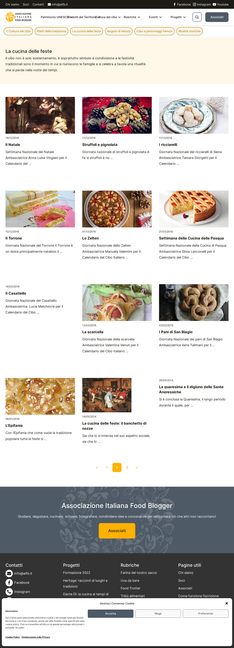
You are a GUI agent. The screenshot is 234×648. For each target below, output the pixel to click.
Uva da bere (130, 580)
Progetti (176, 17)
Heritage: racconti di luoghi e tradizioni (85, 583)
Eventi (153, 17)
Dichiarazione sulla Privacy (36, 637)
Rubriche (130, 17)
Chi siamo (12, 4)
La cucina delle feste (86, 31)
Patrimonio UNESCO (55, 17)
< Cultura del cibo (18, 31)
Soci (26, 4)
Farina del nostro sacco (139, 573)
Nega (158, 613)
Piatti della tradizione (51, 31)
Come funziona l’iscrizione (198, 596)
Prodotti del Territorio (82, 17)
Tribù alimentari (133, 596)
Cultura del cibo (106, 17)
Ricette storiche (190, 31)
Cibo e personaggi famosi (154, 31)
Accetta (110, 613)
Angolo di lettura (118, 31)
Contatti (38, 4)
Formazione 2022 (76, 573)
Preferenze (205, 613)
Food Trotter (130, 588)
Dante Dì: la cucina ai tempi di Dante (86, 597)
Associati (216, 17)
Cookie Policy (12, 637)
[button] (227, 603)
